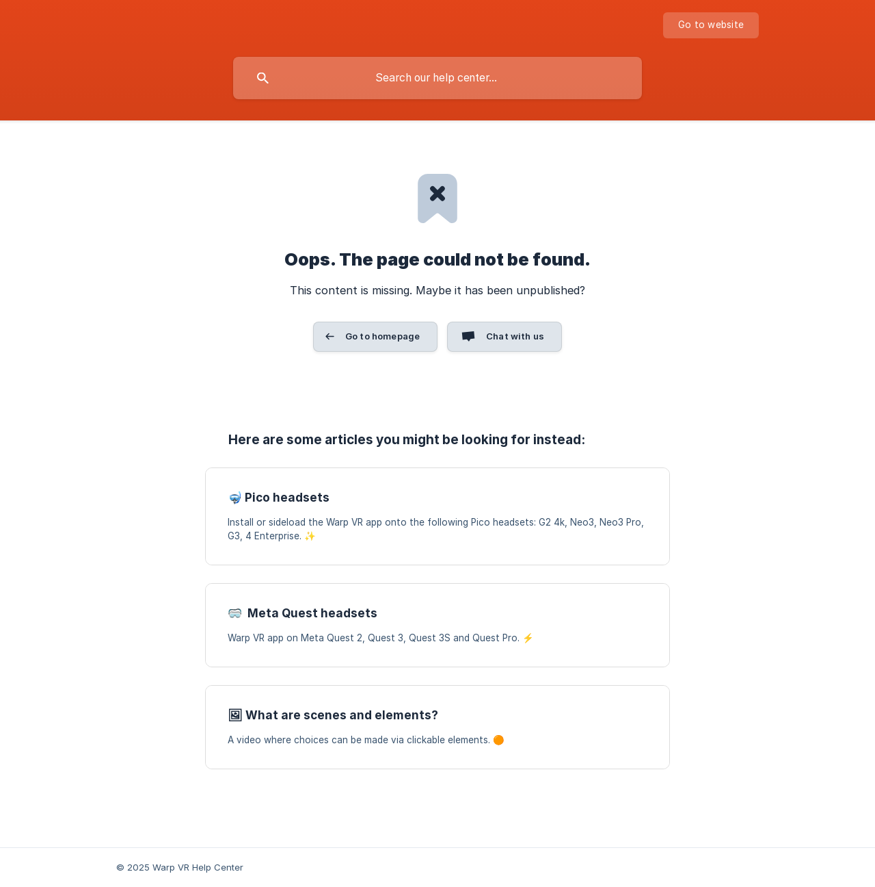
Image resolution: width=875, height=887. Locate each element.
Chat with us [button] (515, 336)
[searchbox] (437, 78)
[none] (711, 25)
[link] (437, 516)
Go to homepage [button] (382, 336)
